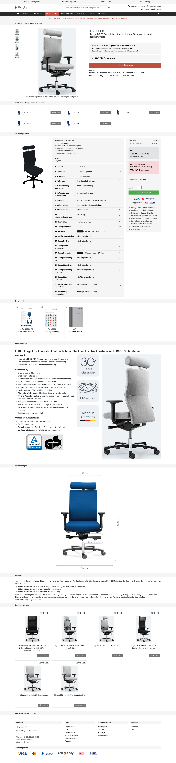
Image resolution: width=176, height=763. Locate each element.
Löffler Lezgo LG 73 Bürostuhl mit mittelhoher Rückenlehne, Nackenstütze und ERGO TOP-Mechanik (77, 351)
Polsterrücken (128, 75)
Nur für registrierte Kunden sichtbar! (118, 45)
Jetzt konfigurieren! (125, 65)
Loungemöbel (66, 13)
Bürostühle (51, 13)
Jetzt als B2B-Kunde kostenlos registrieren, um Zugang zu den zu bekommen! (88, 18)
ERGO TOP (139, 73)
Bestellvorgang (71, 738)
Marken (25, 13)
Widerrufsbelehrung (73, 735)
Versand (101, 729)
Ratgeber (102, 13)
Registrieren (156, 9)
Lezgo (25, 23)
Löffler (17, 23)
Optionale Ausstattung (27, 417)
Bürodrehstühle (36, 23)
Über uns (68, 741)
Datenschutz (70, 732)
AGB (66, 729)
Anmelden (145, 9)
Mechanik (20, 355)
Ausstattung (21, 369)
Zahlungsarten (104, 726)
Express (91, 13)
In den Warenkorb (143, 192)
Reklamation (103, 735)
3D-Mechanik (128, 73)
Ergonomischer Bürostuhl (110, 73)
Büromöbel (37, 13)
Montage (101, 732)
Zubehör (80, 13)
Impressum (69, 726)
